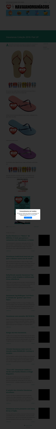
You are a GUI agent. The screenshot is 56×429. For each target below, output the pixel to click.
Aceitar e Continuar (28, 217)
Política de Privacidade (31, 215)
